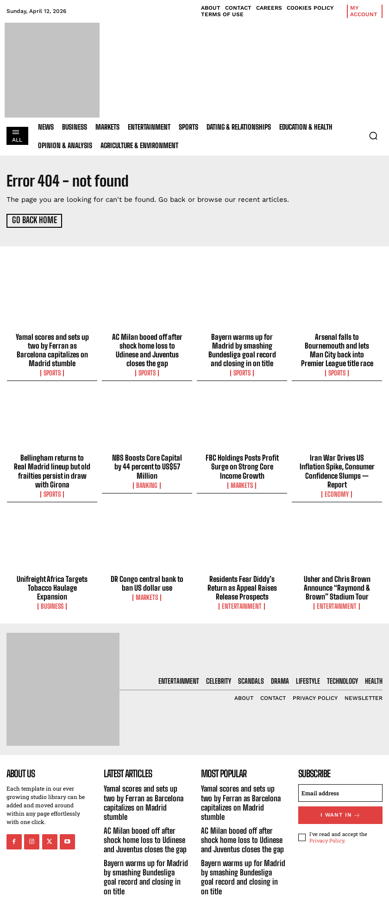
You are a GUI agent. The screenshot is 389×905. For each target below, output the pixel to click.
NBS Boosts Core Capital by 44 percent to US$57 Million (147, 459)
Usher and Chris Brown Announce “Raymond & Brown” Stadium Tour (337, 582)
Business (52, 592)
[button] (373, 135)
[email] (340, 786)
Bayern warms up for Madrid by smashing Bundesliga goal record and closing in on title (242, 348)
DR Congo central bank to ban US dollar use (147, 578)
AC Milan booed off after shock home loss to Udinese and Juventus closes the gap (147, 348)
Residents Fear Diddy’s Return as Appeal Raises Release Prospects (242, 582)
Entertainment (242, 600)
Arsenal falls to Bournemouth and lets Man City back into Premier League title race (337, 348)
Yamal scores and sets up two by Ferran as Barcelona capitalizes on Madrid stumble (52, 348)
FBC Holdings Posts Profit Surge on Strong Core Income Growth (242, 463)
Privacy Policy (326, 832)
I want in (340, 808)
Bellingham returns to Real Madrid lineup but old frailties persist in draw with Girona (52, 467)
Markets (242, 481)
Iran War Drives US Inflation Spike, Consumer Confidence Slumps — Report (337, 467)
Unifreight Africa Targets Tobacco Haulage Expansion (52, 578)
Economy (337, 490)
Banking (147, 473)
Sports (52, 371)
